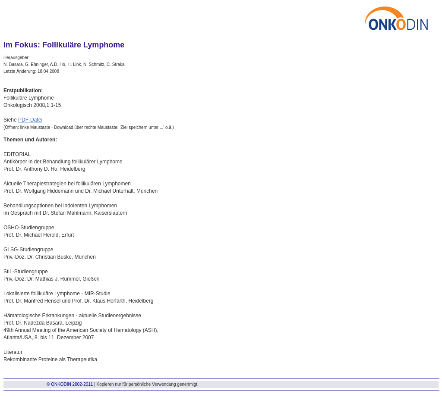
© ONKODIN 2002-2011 (70, 384)
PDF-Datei (30, 120)
